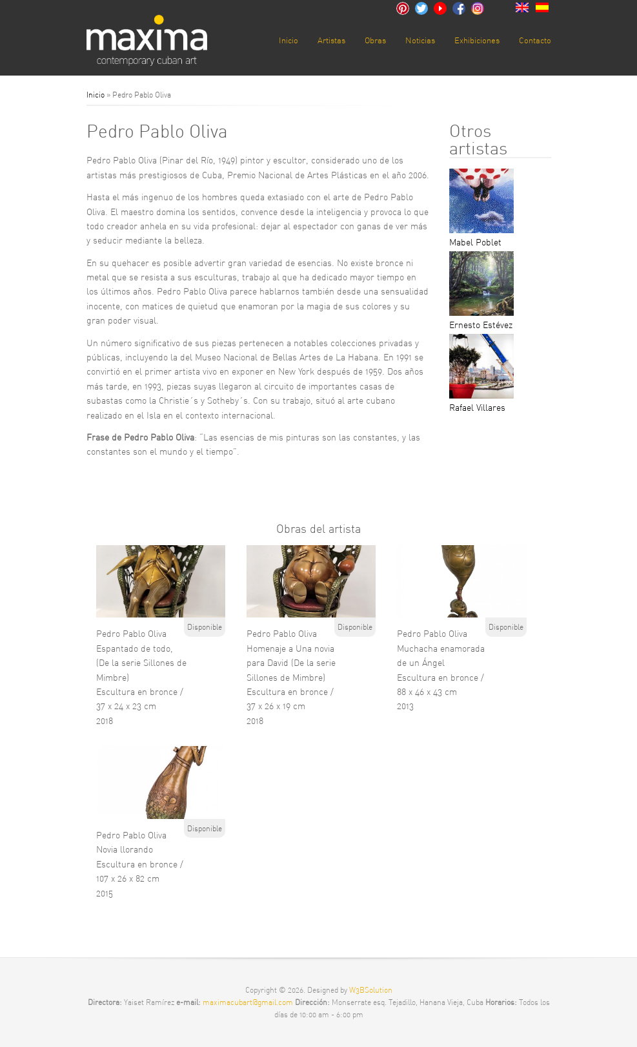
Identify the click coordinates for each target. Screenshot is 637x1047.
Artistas (331, 40)
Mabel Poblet (475, 242)
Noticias (420, 40)
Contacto (535, 40)
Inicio (288, 40)
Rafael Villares (477, 407)
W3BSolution (370, 990)
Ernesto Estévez (480, 325)
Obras (375, 40)
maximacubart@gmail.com (249, 1002)
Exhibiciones (477, 40)
